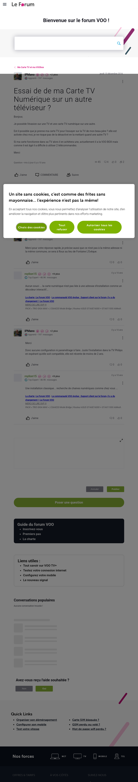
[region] (69, 137)
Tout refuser (62, 153)
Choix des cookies (31, 153)
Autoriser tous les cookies (99, 153)
